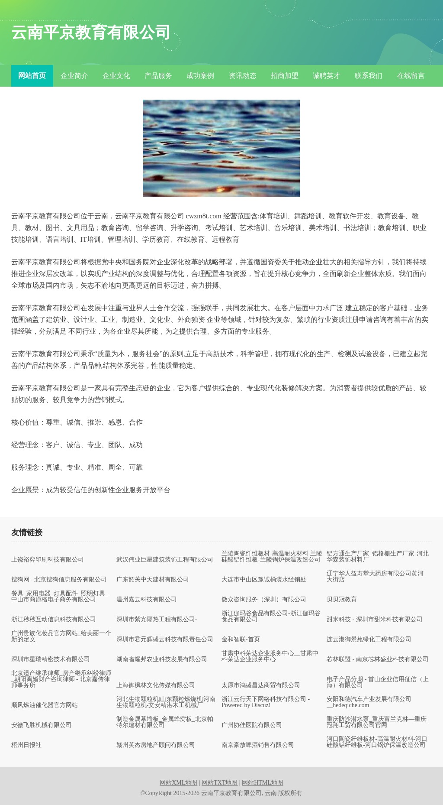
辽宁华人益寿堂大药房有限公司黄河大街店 (375, 577)
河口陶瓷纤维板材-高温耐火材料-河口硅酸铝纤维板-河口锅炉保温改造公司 (377, 742)
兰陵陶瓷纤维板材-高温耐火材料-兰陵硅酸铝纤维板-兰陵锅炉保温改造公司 (272, 557)
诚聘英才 (326, 75)
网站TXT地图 (220, 782)
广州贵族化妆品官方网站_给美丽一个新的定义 (61, 636)
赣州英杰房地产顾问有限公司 (155, 745)
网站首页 (32, 75)
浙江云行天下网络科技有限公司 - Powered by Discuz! (266, 702)
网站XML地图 (178, 782)
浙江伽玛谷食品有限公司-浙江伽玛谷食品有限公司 (271, 616)
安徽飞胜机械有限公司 (41, 725)
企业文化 (116, 75)
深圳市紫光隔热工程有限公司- (156, 620)
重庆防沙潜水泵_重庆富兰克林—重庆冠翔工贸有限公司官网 (377, 722)
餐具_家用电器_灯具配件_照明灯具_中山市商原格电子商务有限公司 (59, 597)
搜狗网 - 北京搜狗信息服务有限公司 (59, 580)
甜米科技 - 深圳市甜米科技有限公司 (375, 620)
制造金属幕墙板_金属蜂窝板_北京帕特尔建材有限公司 (164, 722)
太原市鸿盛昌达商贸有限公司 (261, 685)
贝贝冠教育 (342, 600)
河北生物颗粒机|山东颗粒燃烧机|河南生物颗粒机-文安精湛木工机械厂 (166, 702)
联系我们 (368, 75)
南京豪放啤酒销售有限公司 (258, 745)
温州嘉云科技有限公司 (146, 600)
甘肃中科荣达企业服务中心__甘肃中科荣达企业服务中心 (270, 656)
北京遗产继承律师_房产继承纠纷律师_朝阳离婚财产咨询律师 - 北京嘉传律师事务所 (61, 679)
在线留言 (411, 75)
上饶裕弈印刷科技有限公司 (47, 560)
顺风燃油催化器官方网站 (44, 705)
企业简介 (74, 75)
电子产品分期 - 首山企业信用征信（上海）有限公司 (378, 682)
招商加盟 (285, 75)
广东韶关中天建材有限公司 (152, 580)
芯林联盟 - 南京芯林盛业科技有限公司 (378, 659)
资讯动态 (243, 75)
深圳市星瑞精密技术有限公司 (50, 659)
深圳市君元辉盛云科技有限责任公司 (164, 639)
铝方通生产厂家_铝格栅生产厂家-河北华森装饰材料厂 (378, 557)
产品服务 (158, 75)
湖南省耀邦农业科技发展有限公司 (161, 659)
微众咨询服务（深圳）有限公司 (264, 600)
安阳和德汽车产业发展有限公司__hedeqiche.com (369, 702)
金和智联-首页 (241, 639)
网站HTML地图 (262, 782)
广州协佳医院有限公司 (252, 725)
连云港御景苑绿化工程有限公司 (369, 639)
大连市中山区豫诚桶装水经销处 (264, 580)
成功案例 (200, 75)
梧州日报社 (26, 745)
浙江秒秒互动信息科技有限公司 (53, 620)
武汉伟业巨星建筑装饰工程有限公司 (164, 560)
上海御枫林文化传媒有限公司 (155, 685)
